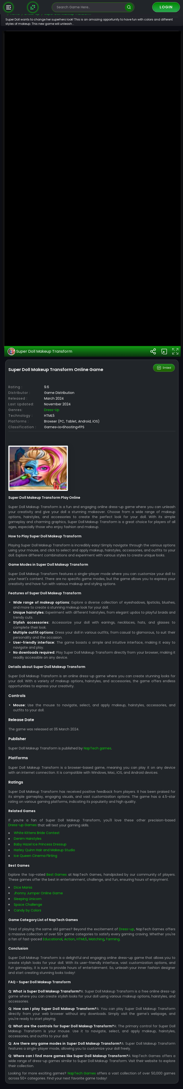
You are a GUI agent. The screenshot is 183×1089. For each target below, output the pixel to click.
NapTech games (112, 992)
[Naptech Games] (33, 7)
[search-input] (89, 7)
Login (166, 7)
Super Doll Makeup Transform (54, 591)
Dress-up (66, 649)
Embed (164, 607)
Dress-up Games (37, 1079)
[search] (129, 7)
